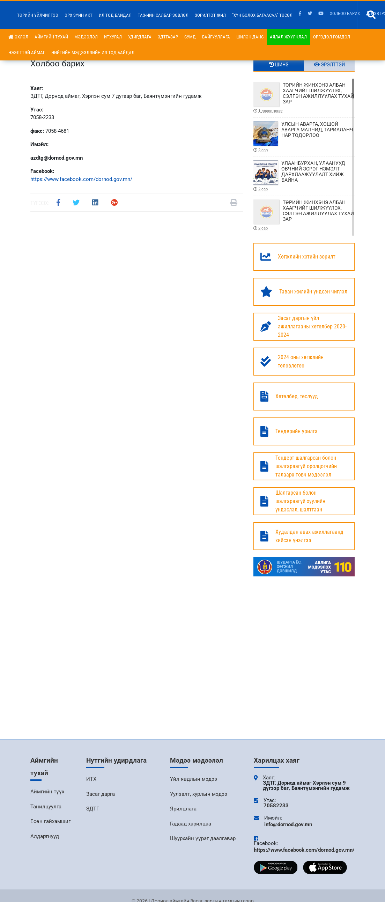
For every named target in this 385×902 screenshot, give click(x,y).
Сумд (190, 36)
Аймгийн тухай (51, 36)
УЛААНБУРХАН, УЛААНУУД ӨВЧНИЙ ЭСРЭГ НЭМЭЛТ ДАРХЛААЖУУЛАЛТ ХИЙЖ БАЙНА (304, 176)
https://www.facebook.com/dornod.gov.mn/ (81, 179)
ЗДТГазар (168, 36)
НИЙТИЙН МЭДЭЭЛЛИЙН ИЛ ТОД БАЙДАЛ (92, 52)
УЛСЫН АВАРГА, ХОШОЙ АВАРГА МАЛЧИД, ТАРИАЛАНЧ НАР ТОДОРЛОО (304, 137)
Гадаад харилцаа (190, 824)
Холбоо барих (345, 13)
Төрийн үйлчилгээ (37, 15)
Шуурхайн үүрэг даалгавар (203, 838)
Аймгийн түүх (47, 791)
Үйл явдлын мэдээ (193, 779)
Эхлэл (18, 36)
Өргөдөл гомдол (331, 36)
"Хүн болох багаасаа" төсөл (262, 15)
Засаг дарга (100, 794)
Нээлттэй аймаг (26, 52)
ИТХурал (113, 36)
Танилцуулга (45, 806)
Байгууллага (216, 36)
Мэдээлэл (86, 36)
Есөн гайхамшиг (50, 821)
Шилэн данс (250, 36)
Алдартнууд (44, 836)
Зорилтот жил (210, 15)
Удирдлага (139, 36)
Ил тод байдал (115, 15)
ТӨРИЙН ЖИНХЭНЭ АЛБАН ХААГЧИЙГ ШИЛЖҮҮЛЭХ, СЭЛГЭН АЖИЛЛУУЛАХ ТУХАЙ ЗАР (304, 98)
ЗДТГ (92, 809)
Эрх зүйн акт (78, 15)
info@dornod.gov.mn (288, 824)
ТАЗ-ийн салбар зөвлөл (163, 15)
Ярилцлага (183, 809)
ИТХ (91, 779)
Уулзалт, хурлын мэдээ (198, 794)
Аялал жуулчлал (288, 36)
